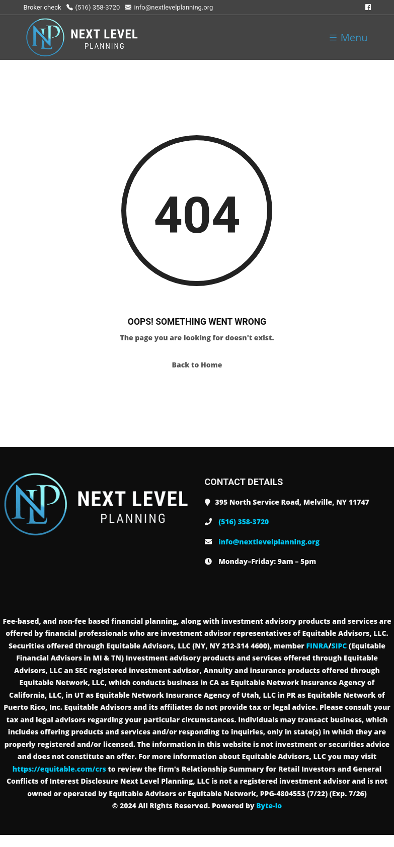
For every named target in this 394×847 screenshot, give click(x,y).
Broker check (42, 7)
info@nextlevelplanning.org (169, 7)
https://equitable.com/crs (59, 769)
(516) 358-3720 (93, 7)
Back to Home (197, 364)
